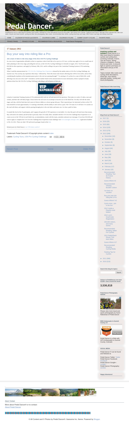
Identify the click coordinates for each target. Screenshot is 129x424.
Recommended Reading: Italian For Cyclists (110, 230)
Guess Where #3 (110, 181)
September (109, 145)
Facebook (103, 361)
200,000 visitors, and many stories (110, 224)
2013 (105, 130)
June (106, 154)
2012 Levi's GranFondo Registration (109, 217)
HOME (9, 38)
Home (50, 149)
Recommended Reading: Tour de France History (110, 175)
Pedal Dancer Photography (74, 41)
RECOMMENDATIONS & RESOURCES (50, 41)
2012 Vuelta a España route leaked (109, 210)
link (50, 122)
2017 (105, 118)
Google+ (103, 364)
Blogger (97, 419)
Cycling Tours (18, 137)
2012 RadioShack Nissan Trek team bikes (110, 237)
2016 (105, 121)
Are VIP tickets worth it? (32, 127)
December (108, 136)
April (106, 160)
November (108, 139)
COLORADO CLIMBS (48, 38)
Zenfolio (103, 368)
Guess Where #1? (110, 242)
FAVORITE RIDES (104, 38)
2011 (105, 258)
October (108, 142)
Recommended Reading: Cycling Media (110, 247)
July (106, 151)
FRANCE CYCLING (28, 41)
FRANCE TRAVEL (12, 41)
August (107, 148)
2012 (105, 133)
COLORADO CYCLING (66, 38)
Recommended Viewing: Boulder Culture (110, 186)
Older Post (88, 149)
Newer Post (12, 149)
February (108, 166)
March (107, 163)
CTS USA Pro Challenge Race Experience (40, 71)
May (106, 157)
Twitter (118, 357)
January (108, 169)
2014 (105, 127)
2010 (105, 261)
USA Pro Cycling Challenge (35, 137)
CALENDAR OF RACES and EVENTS (26, 38)
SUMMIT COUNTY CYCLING (86, 38)
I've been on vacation (108, 191)
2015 (105, 124)
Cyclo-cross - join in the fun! (110, 204)
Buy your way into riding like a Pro (110, 196)
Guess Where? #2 (110, 200)
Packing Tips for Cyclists (109, 253)
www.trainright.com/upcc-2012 (70, 119)
